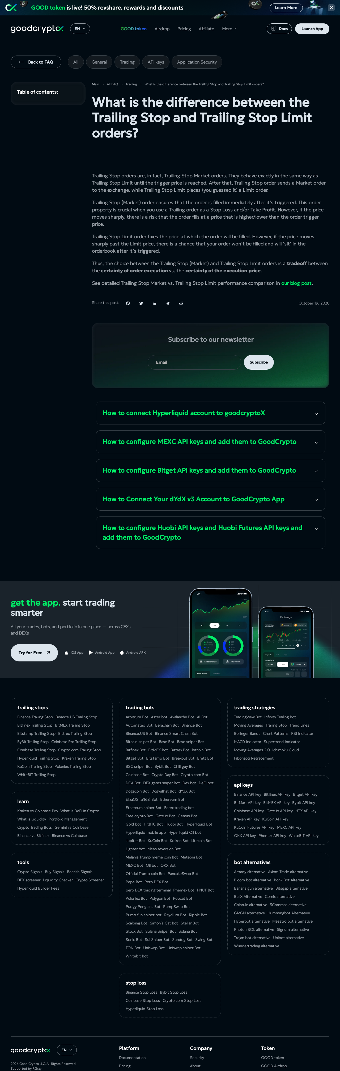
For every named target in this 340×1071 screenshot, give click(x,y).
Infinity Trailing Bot (280, 696)
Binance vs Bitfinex (33, 814)
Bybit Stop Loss (173, 971)
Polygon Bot (160, 877)
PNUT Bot (205, 869)
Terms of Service (204, 1053)
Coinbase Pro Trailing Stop (73, 721)
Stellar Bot (190, 902)
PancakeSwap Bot (183, 853)
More (227, 28)
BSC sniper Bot (139, 745)
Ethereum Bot (172, 778)
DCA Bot (133, 762)
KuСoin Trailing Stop (34, 745)
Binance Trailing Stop (35, 696)
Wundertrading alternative (256, 925)
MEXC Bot (134, 844)
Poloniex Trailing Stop (72, 745)
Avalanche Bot (182, 696)
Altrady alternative (249, 851)
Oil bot (152, 844)
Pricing (184, 28)
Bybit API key (303, 782)
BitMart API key (247, 782)
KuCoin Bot (157, 820)
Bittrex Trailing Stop (75, 712)
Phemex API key (272, 814)
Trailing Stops (32, 687)
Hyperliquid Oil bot (184, 811)
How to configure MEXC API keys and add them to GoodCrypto (199, 421)
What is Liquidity (31, 798)
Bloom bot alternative (252, 859)
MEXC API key (289, 806)
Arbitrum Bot (137, 696)
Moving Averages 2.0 (252, 729)
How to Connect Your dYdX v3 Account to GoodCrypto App (193, 478)
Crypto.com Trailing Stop (79, 729)
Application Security (197, 62)
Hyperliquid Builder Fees (38, 867)
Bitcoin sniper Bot (141, 721)
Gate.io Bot (165, 795)
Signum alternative (293, 908)
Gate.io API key (279, 790)
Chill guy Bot (184, 745)
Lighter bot (135, 828)
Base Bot (166, 721)
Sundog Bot (182, 918)
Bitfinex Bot (136, 729)
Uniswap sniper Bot (184, 927)
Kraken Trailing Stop (79, 737)
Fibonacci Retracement (254, 737)
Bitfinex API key (277, 773)
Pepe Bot (134, 861)
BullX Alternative (248, 875)
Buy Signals (54, 851)
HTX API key (305, 790)
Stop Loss (136, 962)
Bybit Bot (163, 745)
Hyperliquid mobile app (146, 811)
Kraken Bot (179, 820)
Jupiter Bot (135, 820)
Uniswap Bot (154, 927)
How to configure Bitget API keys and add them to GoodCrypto (199, 450)
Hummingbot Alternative (288, 892)
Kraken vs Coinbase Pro (37, 790)
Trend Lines (299, 704)
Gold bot (133, 803)
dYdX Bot (186, 770)
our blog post (296, 262)
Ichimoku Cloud (285, 729)
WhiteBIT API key (303, 814)
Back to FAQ (40, 62)
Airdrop (162, 28)
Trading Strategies (254, 687)
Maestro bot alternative (292, 900)
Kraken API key (247, 798)
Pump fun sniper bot (144, 894)
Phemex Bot (183, 869)
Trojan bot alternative (252, 917)
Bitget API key (305, 773)
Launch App (312, 28)
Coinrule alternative (250, 884)
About (195, 1045)
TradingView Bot (248, 696)
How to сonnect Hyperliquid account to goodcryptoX (184, 392)
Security (197, 1037)
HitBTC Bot (153, 803)
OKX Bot (168, 844)
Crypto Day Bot (164, 754)
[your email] (194, 341)
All (75, 62)
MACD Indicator (247, 721)
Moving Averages (248, 704)
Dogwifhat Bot (163, 770)
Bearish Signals (79, 851)
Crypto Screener (89, 859)
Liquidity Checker (58, 859)
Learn (23, 781)
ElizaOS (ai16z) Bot (142, 778)
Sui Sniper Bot (157, 918)
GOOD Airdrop (274, 1045)
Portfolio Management (68, 798)
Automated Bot (139, 704)
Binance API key (247, 773)
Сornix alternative (280, 875)
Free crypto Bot (139, 795)
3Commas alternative (288, 884)
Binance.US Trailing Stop (76, 696)
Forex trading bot (179, 787)
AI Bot (202, 696)
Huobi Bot (174, 803)
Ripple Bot (198, 894)
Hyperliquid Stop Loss (145, 988)
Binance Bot (191, 704)
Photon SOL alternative (254, 908)
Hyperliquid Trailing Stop (38, 737)
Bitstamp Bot (157, 737)
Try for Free (30, 632)
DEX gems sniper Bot (161, 762)
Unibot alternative (288, 917)
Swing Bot (203, 918)
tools (23, 842)
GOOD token (134, 28)
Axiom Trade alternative (288, 851)
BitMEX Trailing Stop (72, 704)
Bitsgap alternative (291, 867)
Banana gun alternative (253, 867)
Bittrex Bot (180, 729)
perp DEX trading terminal (148, 869)
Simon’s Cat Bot (164, 902)
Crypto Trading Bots (34, 806)
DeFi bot (206, 762)
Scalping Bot (136, 902)
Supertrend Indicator (282, 721)
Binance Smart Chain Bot (176, 712)
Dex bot (189, 762)
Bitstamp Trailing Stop (36, 712)
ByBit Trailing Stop (33, 721)
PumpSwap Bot (176, 886)
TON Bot (133, 927)
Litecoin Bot (201, 820)
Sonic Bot (134, 918)
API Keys (243, 764)
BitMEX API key (276, 782)
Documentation (132, 1037)
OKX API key (245, 814)
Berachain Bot (167, 704)
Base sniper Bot (190, 721)
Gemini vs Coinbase (71, 806)
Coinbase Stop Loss (143, 979)
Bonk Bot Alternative (291, 859)
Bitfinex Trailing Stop (34, 704)
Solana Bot (187, 910)
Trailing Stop (276, 704)
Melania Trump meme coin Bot (152, 836)
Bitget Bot (134, 737)
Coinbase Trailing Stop (36, 729)
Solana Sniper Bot (160, 910)
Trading (127, 62)
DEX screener (28, 859)
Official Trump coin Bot (145, 853)
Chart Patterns (275, 712)
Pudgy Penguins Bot (143, 886)
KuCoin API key (275, 798)
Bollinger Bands (247, 712)
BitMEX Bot (158, 729)
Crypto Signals (29, 851)
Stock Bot (134, 910)
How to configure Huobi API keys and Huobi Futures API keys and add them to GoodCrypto (203, 512)
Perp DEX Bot (156, 861)
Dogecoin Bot (137, 770)
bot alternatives (252, 842)
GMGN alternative (249, 892)
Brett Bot (205, 737)
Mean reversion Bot (164, 828)
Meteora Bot (191, 836)
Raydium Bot (175, 894)
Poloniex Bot (136, 877)
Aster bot (159, 696)
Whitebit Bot (137, 935)
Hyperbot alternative (252, 900)
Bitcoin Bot (201, 729)
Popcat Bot (182, 877)
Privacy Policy (201, 1061)
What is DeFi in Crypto (79, 790)
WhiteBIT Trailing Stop (36, 754)
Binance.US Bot (139, 712)
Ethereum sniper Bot (144, 787)
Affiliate (206, 28)
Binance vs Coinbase (69, 814)
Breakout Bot (183, 737)
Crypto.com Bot (194, 754)
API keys (156, 62)
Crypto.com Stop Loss (182, 979)
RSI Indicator (302, 712)
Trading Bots (140, 687)
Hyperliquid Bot (198, 803)
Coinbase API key (249, 790)
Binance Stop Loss (141, 971)
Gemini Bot (187, 795)
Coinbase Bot (137, 754)
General (99, 62)
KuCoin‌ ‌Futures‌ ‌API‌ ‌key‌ (254, 806)
